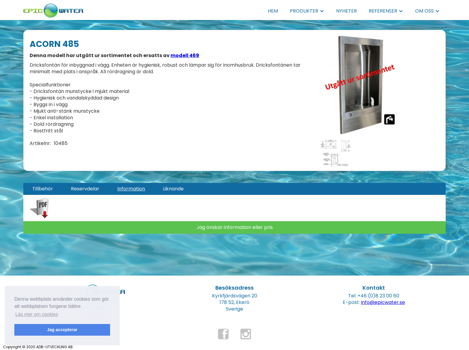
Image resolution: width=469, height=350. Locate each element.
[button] (307, 11)
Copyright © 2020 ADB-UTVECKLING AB (38, 346)
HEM (273, 10)
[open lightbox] (363, 85)
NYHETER (346, 10)
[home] (53, 9)
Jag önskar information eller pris (235, 227)
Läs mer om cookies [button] (36, 314)
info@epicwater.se (383, 302)
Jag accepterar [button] (62, 329)
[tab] (42, 189)
